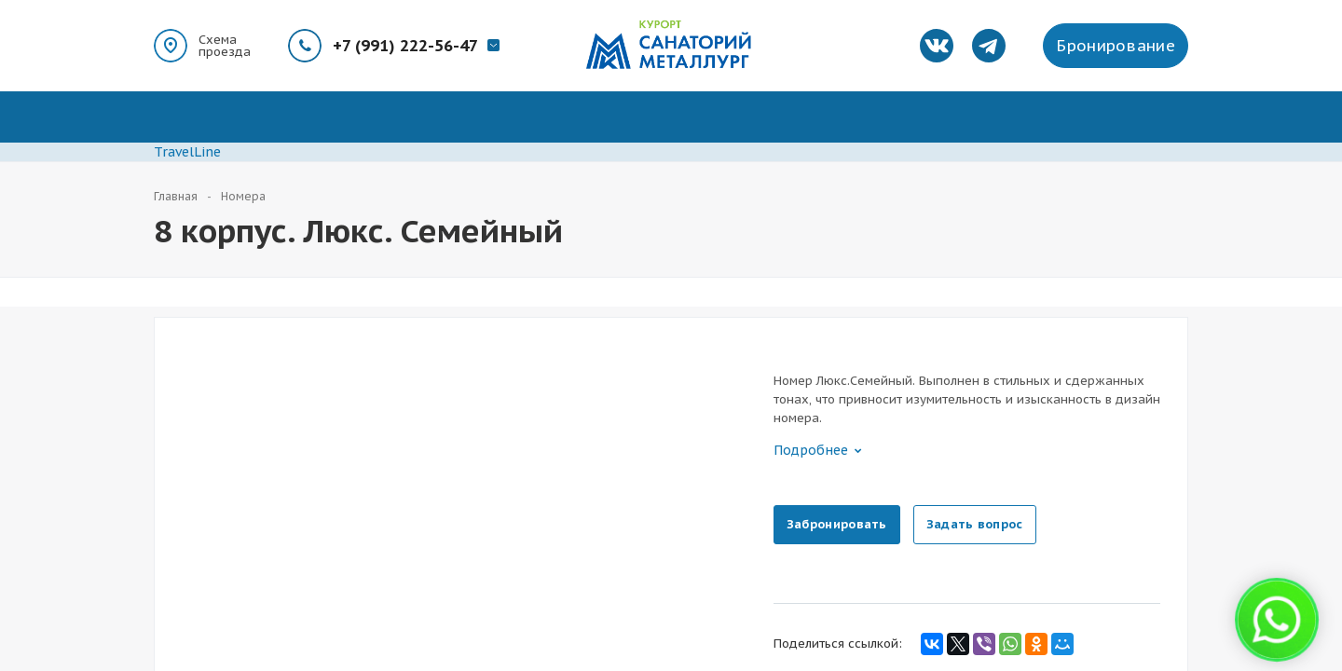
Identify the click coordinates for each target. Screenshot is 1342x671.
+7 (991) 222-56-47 (405, 45)
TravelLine (187, 152)
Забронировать (837, 524)
